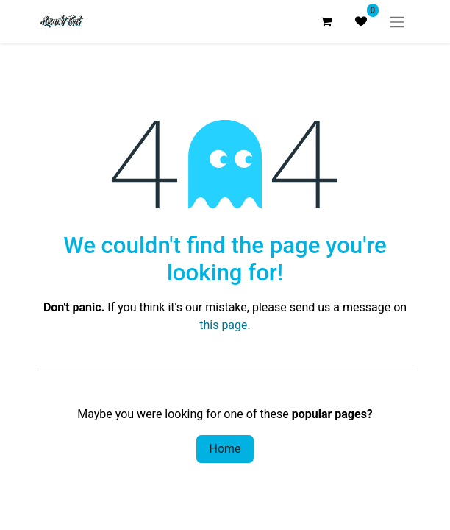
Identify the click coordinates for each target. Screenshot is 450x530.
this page (223, 325)
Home (224, 449)
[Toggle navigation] (397, 22)
